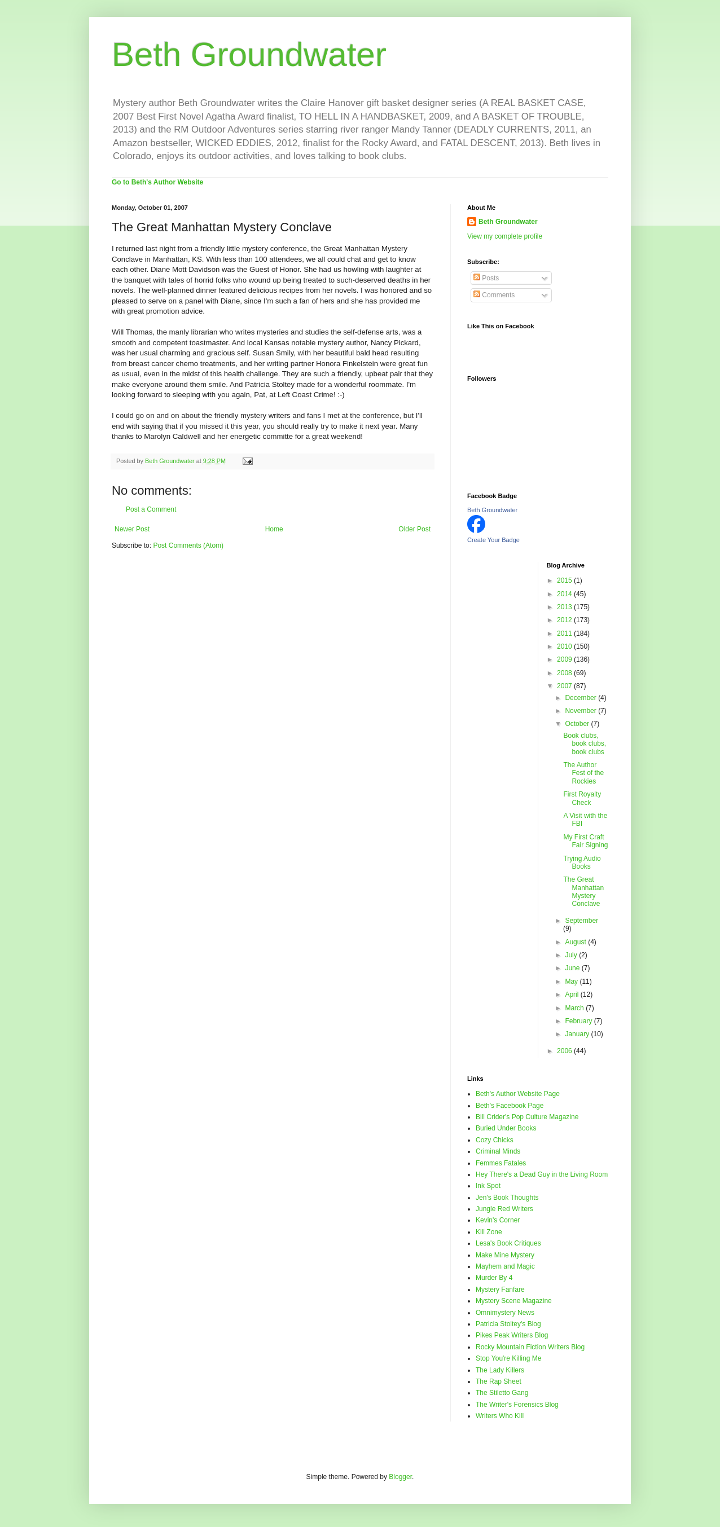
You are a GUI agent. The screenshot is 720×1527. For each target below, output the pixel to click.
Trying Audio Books (581, 862)
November (581, 711)
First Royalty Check (582, 798)
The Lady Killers (500, 1370)
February (579, 1021)
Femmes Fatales (501, 1163)
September (581, 921)
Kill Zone (489, 1232)
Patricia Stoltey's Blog (508, 1324)
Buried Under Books (506, 1128)
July (572, 955)
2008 (565, 673)
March (575, 1008)
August (576, 942)
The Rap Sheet (498, 1381)
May (572, 981)
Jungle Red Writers (504, 1209)
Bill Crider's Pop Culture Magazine (527, 1117)
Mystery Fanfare (500, 1289)
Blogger (400, 1477)
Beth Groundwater (249, 54)
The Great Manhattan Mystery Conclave (583, 891)
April (572, 994)
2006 (565, 1051)
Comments (494, 295)
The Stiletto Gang (502, 1393)
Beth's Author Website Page (518, 1094)
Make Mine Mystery (505, 1255)
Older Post (414, 529)
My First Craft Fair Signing (585, 841)
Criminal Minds (498, 1151)
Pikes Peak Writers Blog (512, 1335)
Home (274, 529)
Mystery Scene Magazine (514, 1301)
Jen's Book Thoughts (507, 1198)
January (578, 1034)
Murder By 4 (494, 1278)
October (578, 724)
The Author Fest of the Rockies (583, 773)
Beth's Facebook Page (509, 1106)
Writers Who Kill (500, 1416)
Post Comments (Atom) (188, 545)
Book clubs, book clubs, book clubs (584, 744)
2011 (565, 633)
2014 (565, 594)
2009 (565, 659)
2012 (565, 620)
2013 (565, 607)
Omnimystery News (505, 1313)
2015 (565, 580)
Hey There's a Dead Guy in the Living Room (542, 1174)
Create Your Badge (493, 539)
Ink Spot (488, 1186)
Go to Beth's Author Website (157, 182)
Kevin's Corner (498, 1220)
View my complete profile (504, 236)
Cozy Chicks (494, 1140)
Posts (486, 278)
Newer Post (132, 529)
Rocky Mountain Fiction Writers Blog (530, 1347)
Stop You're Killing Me (508, 1358)
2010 (565, 646)
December (581, 698)
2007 (565, 686)
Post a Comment (151, 509)
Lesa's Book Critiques (508, 1243)
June (573, 968)
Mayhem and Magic (505, 1266)
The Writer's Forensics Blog (517, 1405)
